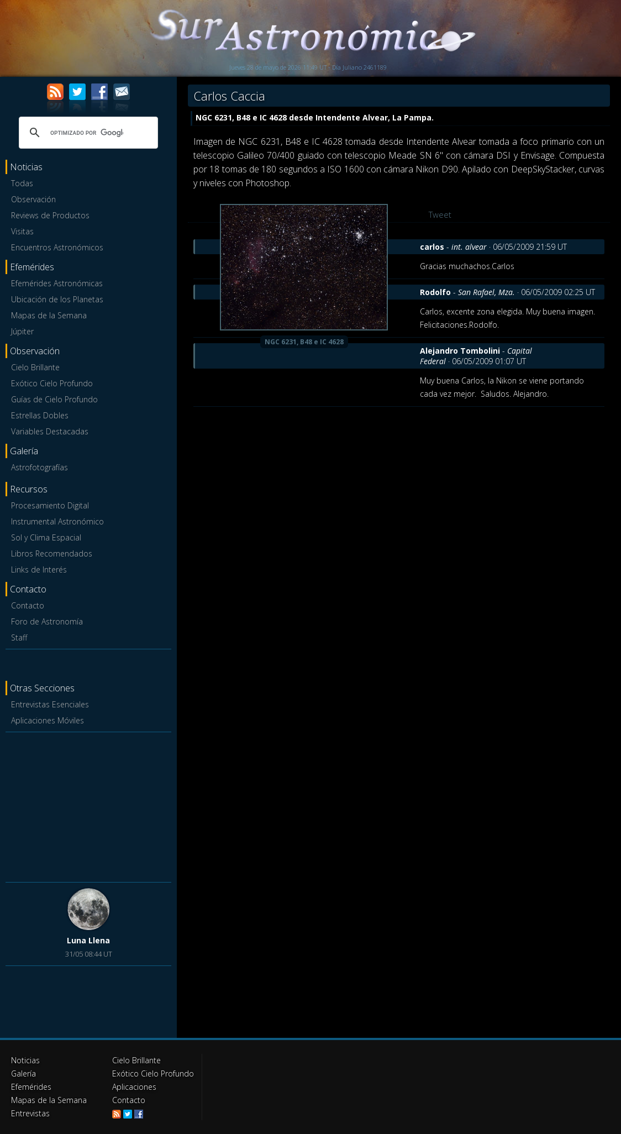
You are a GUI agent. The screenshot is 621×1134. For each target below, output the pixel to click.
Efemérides (31, 1087)
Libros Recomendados (51, 553)
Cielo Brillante (35, 367)
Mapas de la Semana (49, 315)
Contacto (27, 605)
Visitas (22, 231)
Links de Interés (39, 569)
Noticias (25, 1060)
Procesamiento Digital (50, 505)
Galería (23, 1073)
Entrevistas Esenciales (50, 704)
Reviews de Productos (50, 215)
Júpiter (22, 331)
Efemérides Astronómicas (57, 283)
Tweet (440, 214)
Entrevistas (30, 1113)
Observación (33, 199)
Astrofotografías (39, 467)
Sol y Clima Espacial (46, 537)
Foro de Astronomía (47, 621)
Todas (22, 183)
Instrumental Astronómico (57, 521)
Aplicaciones (134, 1087)
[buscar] (86, 132)
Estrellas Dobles (40, 415)
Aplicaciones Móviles (47, 720)
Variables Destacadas (49, 431)
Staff (19, 637)
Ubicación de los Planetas (57, 299)
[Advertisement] (88, 805)
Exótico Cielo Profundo (52, 383)
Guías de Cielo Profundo (54, 399)
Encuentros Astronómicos (57, 247)
